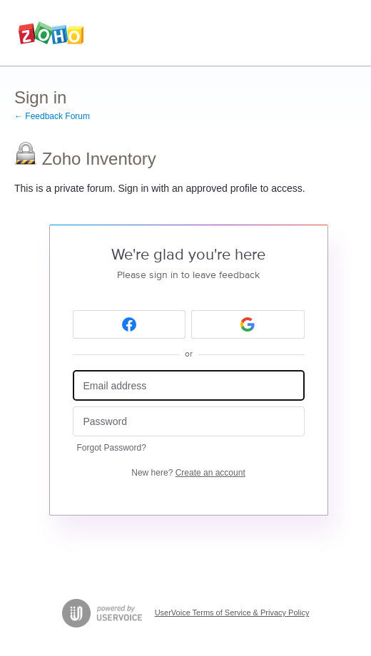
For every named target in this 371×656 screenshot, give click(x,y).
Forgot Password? (111, 448)
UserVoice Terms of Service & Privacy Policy (232, 612)
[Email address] (189, 385)
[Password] (189, 421)
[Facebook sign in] (129, 324)
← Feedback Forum (52, 116)
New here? (188, 473)
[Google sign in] (248, 324)
